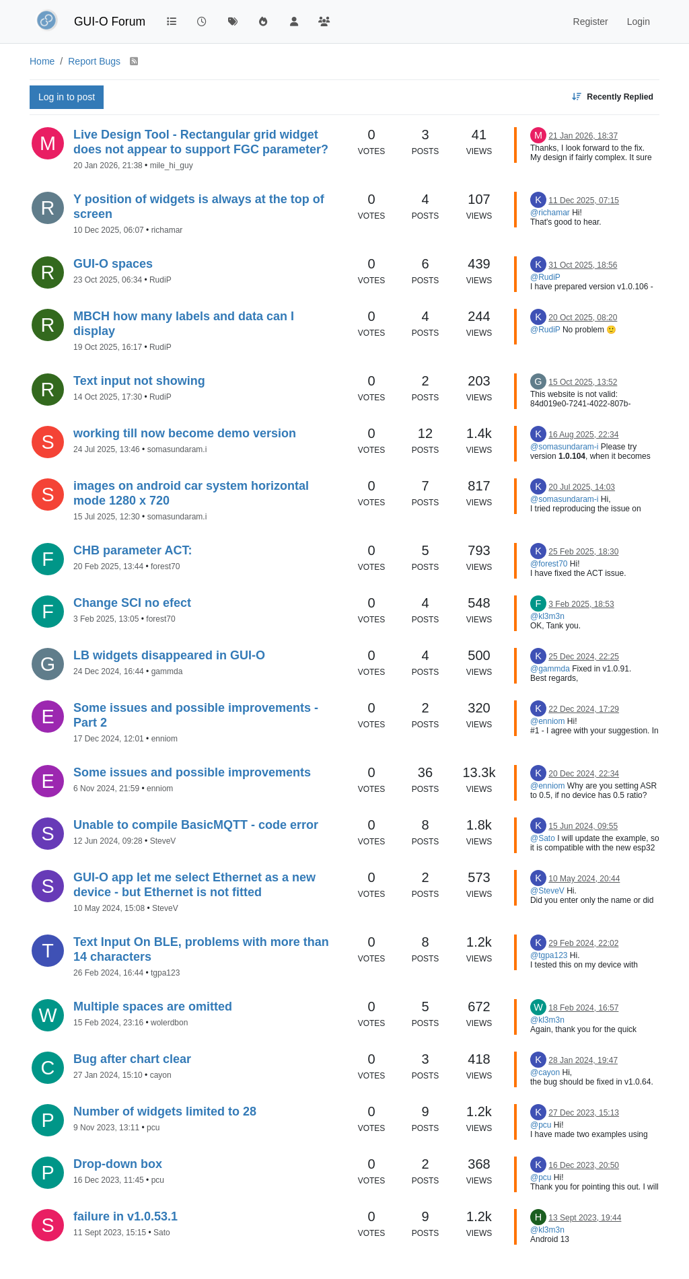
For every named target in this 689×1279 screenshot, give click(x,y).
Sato (161, 1232)
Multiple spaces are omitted (152, 1006)
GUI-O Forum (109, 21)
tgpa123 (165, 973)
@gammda (550, 668)
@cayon (545, 1072)
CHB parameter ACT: (132, 550)
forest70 (165, 566)
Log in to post (66, 97)
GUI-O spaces (113, 263)
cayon (161, 1075)
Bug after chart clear (132, 1059)
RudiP (160, 280)
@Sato (542, 838)
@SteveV (547, 891)
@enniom (547, 721)
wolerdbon (169, 1022)
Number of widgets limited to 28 (164, 1111)
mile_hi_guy (171, 165)
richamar (167, 230)
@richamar (550, 212)
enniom (164, 738)
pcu (153, 1127)
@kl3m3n (547, 616)
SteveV (163, 841)
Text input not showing (139, 381)
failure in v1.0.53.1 (125, 1216)
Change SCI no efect (132, 603)
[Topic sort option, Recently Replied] (612, 97)
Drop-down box (117, 1164)
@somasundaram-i (564, 446)
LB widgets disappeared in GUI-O (169, 655)
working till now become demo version (184, 433)
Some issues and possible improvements (192, 772)
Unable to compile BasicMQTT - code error (195, 825)
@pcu (541, 1125)
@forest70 (549, 564)
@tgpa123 (549, 955)
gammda (167, 671)
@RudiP (545, 277)
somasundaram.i (177, 449)
